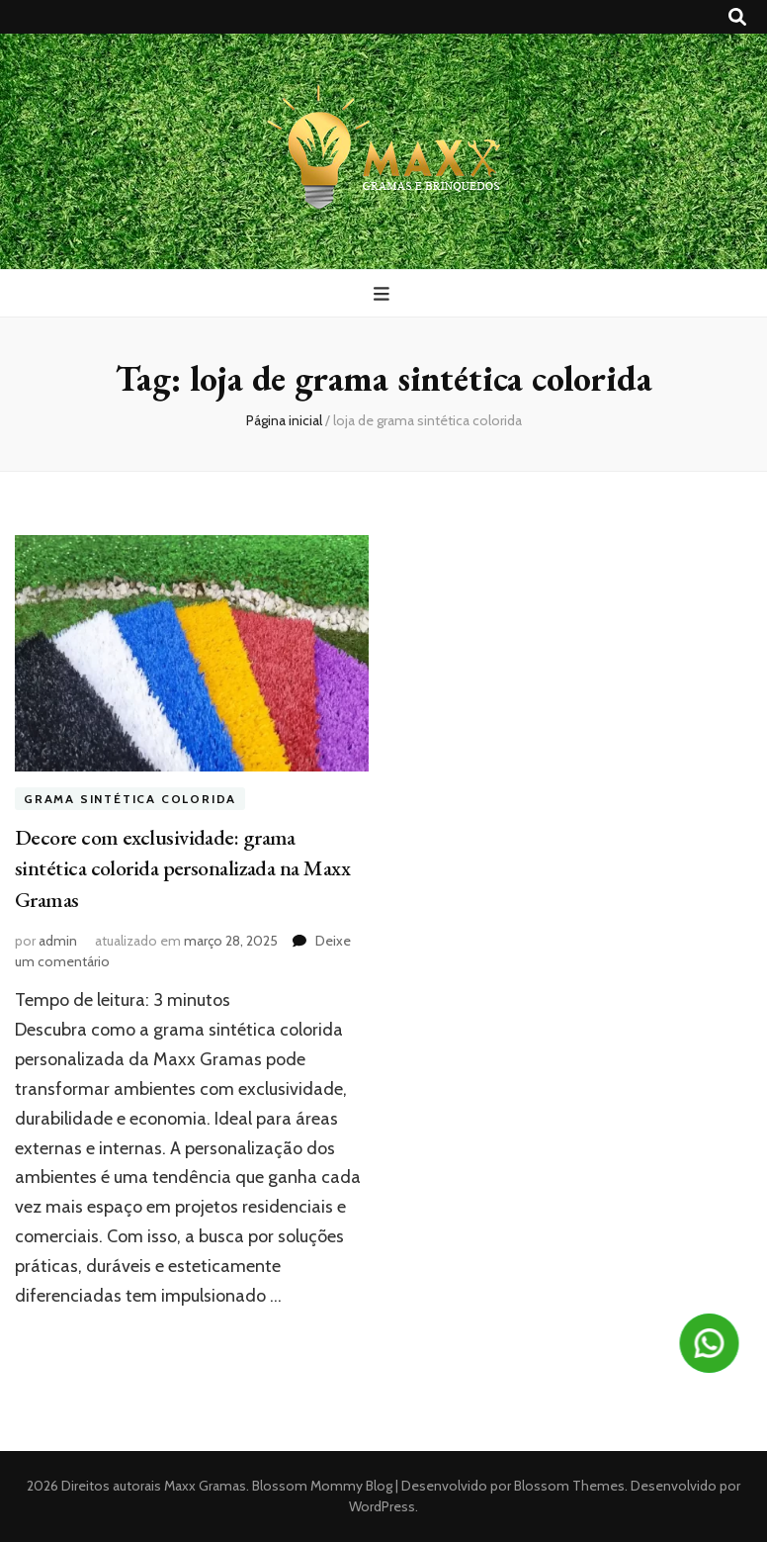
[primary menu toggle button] (384, 294)
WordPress (382, 1506)
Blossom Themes (568, 1486)
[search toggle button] (737, 17)
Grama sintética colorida (130, 798)
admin (58, 941)
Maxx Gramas (205, 1486)
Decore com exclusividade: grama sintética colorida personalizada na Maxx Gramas (182, 869)
